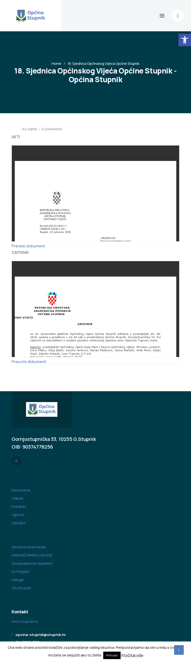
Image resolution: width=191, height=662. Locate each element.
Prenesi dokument (28, 246)
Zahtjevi (19, 522)
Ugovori (18, 514)
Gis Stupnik (21, 587)
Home (56, 63)
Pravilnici (19, 506)
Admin (32, 129)
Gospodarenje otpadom (32, 563)
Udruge (18, 579)
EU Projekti (20, 571)
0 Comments (51, 129)
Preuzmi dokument (29, 361)
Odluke (17, 498)
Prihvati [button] (112, 655)
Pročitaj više (132, 655)
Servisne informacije (29, 546)
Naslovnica (21, 490)
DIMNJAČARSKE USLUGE (32, 555)
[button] (184, 40)
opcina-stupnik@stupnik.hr (40, 634)
